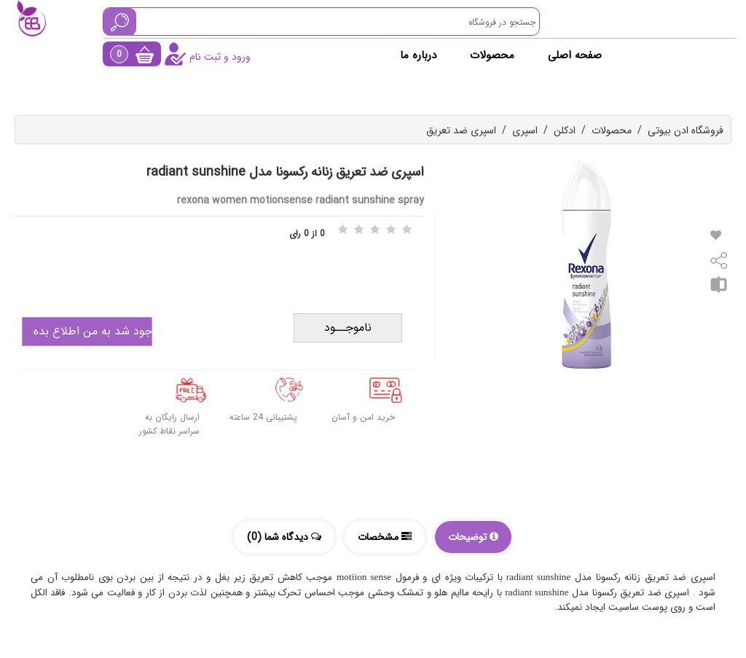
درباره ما (418, 55)
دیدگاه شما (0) (284, 537)
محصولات (492, 55)
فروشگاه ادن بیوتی (685, 130)
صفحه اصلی (575, 55)
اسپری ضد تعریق (461, 130)
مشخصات (385, 537)
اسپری (525, 130)
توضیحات (473, 537)
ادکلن (565, 130)
